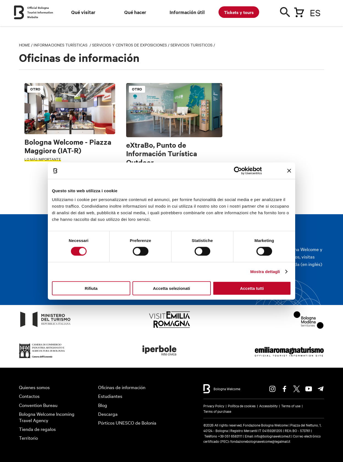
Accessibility (268, 405)
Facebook (284, 389)
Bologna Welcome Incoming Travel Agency (46, 417)
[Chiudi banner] (289, 171)
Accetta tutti (252, 288)
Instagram (272, 389)
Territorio (28, 438)
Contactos (29, 396)
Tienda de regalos (37, 429)
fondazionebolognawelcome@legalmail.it (260, 441)
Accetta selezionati (171, 288)
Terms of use (290, 405)
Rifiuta (91, 288)
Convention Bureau (38, 405)
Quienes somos (34, 387)
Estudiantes (110, 396)
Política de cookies (242, 405)
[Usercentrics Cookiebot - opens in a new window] (238, 171)
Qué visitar (83, 12)
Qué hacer (135, 12)
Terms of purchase (217, 411)
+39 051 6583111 (230, 435)
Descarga (108, 414)
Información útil (187, 12)
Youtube (308, 389)
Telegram (320, 389)
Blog (102, 405)
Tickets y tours (239, 12)
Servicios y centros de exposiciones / (131, 45)
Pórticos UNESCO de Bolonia (127, 422)
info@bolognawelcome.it (272, 435)
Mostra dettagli (265, 271)
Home (24, 45)
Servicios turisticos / (192, 45)
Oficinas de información (121, 387)
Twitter (296, 389)
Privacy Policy (213, 405)
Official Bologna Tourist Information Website (40, 12)
